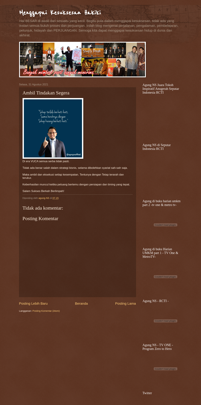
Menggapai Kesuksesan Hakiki (60, 13)
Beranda (81, 303)
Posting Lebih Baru (33, 303)
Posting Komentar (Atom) (46, 311)
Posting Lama (125, 303)
